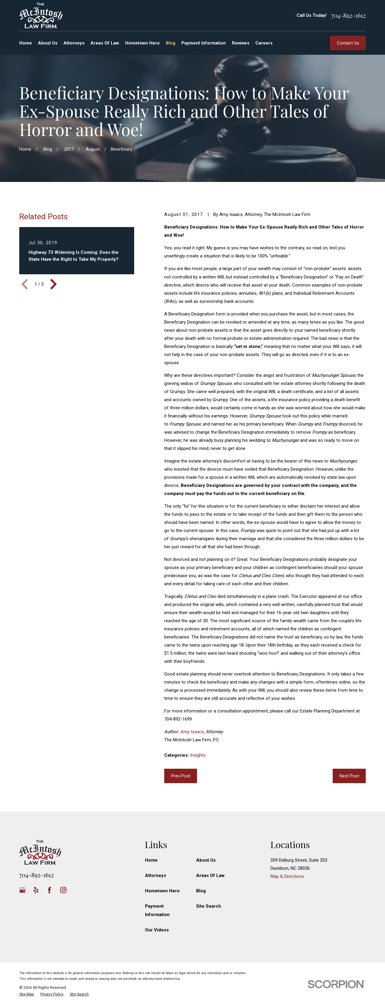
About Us (206, 860)
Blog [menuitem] (170, 43)
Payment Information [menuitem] (203, 43)
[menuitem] (26, 994)
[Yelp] (36, 890)
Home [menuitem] (25, 43)
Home (151, 860)
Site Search (208, 906)
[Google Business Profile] (22, 890)
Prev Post (180, 776)
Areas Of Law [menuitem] (105, 43)
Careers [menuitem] (264, 43)
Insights (198, 755)
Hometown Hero (162, 891)
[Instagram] (63, 890)
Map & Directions (287, 876)
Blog (201, 891)
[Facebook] (49, 890)
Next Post (349, 776)
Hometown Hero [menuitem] (142, 43)
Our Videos (157, 930)
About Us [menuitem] (47, 43)
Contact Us (348, 43)
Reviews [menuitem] (240, 43)
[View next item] (53, 284)
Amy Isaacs (192, 731)
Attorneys (155, 875)
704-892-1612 (348, 15)
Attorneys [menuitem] (74, 43)
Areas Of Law (210, 875)
